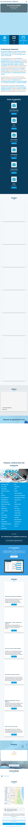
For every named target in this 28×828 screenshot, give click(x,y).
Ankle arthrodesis (17, 519)
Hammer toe (16, 523)
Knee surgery (4, 486)
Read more (14, 113)
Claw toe (16, 526)
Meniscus (3, 495)
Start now (14, 556)
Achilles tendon (17, 515)
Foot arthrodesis (4, 510)
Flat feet (16, 506)
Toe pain (3, 526)
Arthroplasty (16, 486)
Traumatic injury (17, 521)
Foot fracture (17, 508)
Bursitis (16, 491)
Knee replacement (5, 497)
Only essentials (14, 821)
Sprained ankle (4, 499)
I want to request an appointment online (14, 540)
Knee (2, 493)
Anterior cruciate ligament (19, 495)
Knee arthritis (4, 528)
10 (21, 762)
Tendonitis (16, 517)
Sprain (2, 512)
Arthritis (3, 519)
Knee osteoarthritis (18, 493)
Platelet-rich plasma (5, 491)
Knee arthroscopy (4, 484)
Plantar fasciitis (17, 504)
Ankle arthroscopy (5, 502)
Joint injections (17, 510)
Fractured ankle (17, 499)
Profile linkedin (6, 776)
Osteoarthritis (4, 488)
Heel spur (3, 506)
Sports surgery (4, 517)
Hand (15, 502)
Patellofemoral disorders (6, 523)
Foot (15, 484)
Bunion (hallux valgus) (5, 504)
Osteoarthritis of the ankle (19, 497)
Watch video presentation (14, 10)
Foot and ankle (4, 515)
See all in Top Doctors (14, 765)
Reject (14, 818)
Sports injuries (4, 521)
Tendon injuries (17, 512)
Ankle (15, 488)
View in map (12, 795)
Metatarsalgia (4, 508)
